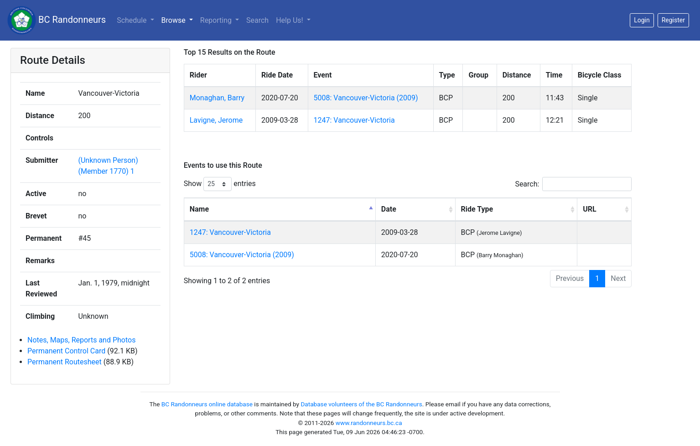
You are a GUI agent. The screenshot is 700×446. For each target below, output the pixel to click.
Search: (573, 184)
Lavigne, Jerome (216, 120)
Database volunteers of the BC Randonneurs (361, 404)
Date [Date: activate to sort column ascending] (388, 209)
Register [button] (673, 20)
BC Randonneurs (56, 20)
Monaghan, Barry (217, 97)
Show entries (220, 184)
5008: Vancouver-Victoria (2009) (366, 97)
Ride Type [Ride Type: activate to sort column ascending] (477, 209)
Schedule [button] (132, 20)
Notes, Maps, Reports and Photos (81, 340)
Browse (174, 20)
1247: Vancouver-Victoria (354, 120)
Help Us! (290, 20)
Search (257, 20)
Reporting (216, 20)
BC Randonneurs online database (207, 404)
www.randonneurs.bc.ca (369, 422)
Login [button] (642, 20)
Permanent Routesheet (64, 362)
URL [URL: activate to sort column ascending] (589, 209)
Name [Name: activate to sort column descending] (199, 209)
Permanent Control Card (66, 351)
